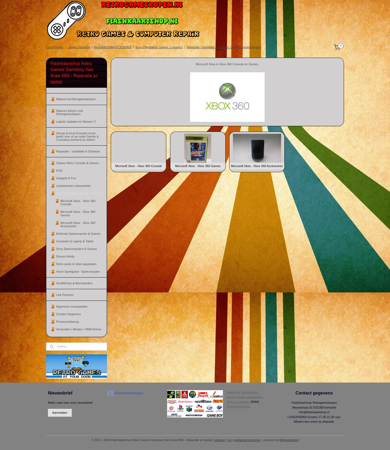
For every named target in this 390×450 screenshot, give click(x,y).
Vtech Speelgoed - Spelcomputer (78, 271)
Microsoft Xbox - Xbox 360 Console (77, 202)
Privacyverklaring (67, 321)
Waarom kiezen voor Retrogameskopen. (69, 112)
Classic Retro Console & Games (77, 163)
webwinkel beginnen (247, 440)
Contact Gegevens (68, 314)
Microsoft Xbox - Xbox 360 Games (77, 213)
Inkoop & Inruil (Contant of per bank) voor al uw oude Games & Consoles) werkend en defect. (77, 136)
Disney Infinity (65, 256)
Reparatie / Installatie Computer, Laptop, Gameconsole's (224, 47)
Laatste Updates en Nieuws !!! (76, 121)
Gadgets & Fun (66, 178)
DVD (59, 170)
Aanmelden (59, 412)
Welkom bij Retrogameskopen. (76, 99)
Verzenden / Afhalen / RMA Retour (79, 329)
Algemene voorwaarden (71, 306)
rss (229, 440)
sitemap (219, 440)
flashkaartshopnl (125, 393)
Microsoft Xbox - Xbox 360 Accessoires (77, 224)
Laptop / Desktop (78, 47)
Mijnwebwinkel (289, 440)
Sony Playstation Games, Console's (159, 47)
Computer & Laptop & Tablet (74, 241)
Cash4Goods (54, 47)
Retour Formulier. (238, 401)
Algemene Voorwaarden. (243, 392)
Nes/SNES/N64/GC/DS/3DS (112, 47)
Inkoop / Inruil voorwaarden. (245, 397)
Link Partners (65, 294)
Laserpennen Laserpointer (73, 185)
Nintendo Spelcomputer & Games (78, 233)
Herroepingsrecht (238, 406)
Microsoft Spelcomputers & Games (79, 193)
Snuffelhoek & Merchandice (74, 283)
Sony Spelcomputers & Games (76, 248)
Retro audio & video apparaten (76, 264)
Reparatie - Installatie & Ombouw (78, 151)
